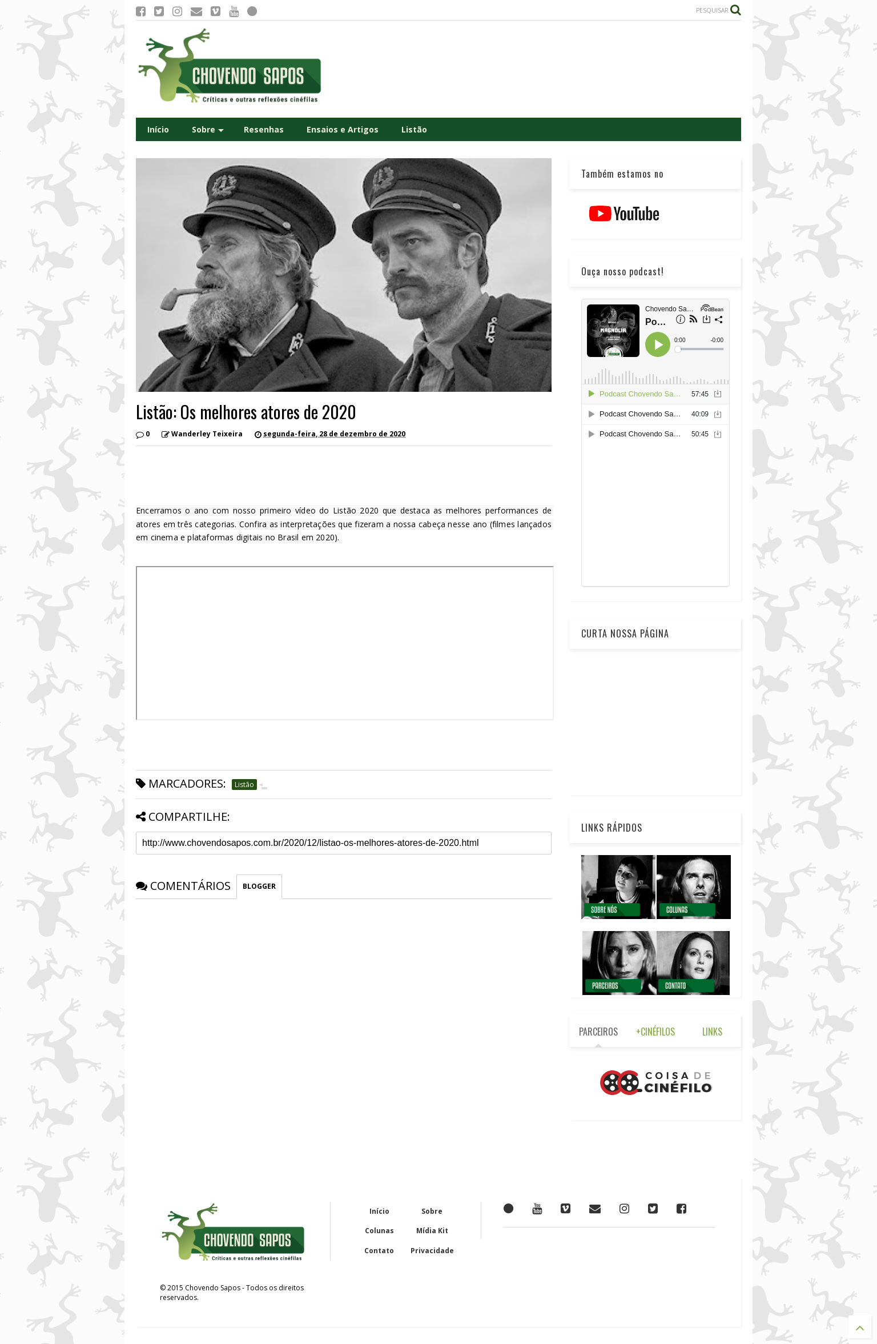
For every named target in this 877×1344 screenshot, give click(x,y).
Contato (379, 1250)
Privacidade (432, 1250)
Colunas (379, 1230)
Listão (414, 129)
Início (158, 129)
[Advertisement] (533, 69)
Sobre (208, 129)
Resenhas (264, 129)
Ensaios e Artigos (343, 129)
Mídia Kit (432, 1230)
